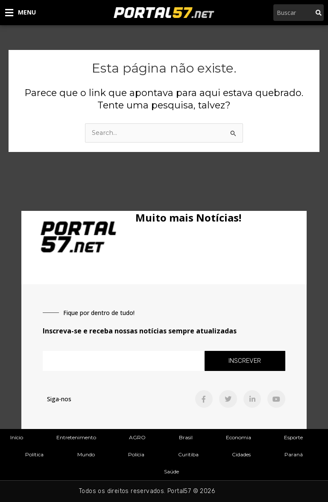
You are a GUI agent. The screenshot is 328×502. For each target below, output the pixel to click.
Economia (238, 437)
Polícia (136, 454)
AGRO (137, 437)
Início (16, 437)
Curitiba (188, 454)
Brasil (186, 437)
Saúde (171, 471)
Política (34, 454)
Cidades (241, 454)
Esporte (293, 437)
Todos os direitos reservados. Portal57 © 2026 (147, 491)
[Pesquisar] (318, 13)
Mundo (86, 454)
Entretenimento (76, 437)
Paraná (293, 454)
